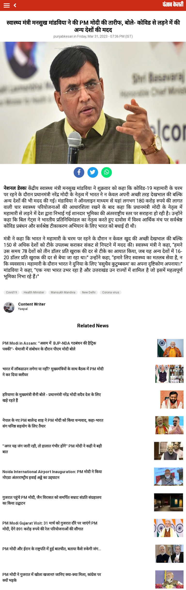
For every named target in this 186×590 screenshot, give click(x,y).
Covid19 (11, 292)
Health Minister (34, 292)
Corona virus (110, 292)
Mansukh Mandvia (63, 292)
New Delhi (88, 292)
